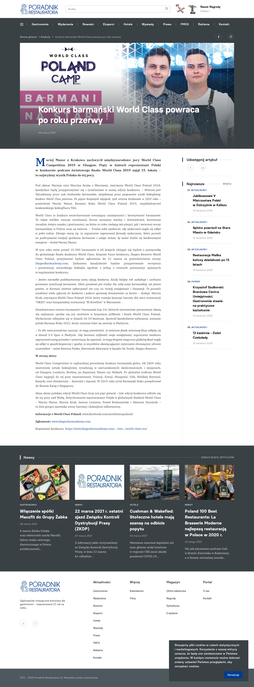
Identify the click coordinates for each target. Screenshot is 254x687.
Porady (195, 281)
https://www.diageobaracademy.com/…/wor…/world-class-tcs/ (106, 428)
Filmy (133, 598)
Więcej (227, 184)
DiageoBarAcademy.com (51, 263)
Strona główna (28, 36)
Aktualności (199, 190)
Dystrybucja (173, 605)
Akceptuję (233, 674)
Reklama (204, 24)
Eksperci (108, 24)
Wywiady (148, 24)
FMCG (185, 24)
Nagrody (171, 598)
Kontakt (224, 24)
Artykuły (45, 36)
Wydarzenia (65, 24)
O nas (206, 591)
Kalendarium (137, 591)
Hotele (128, 24)
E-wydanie (172, 613)
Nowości (88, 24)
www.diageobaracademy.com (71, 421)
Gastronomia (40, 24)
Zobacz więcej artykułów (217, 457)
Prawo (167, 24)
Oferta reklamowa (176, 591)
